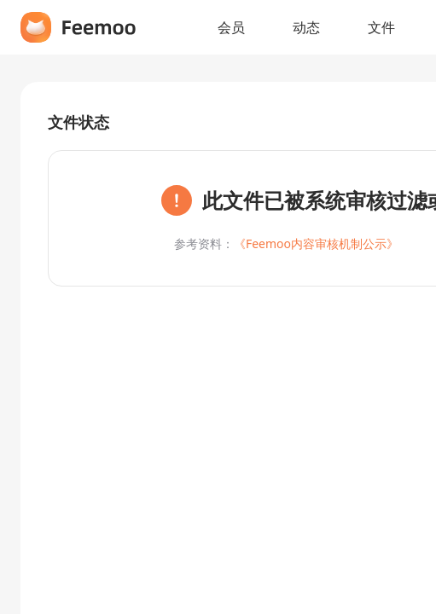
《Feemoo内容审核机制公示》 (316, 243)
